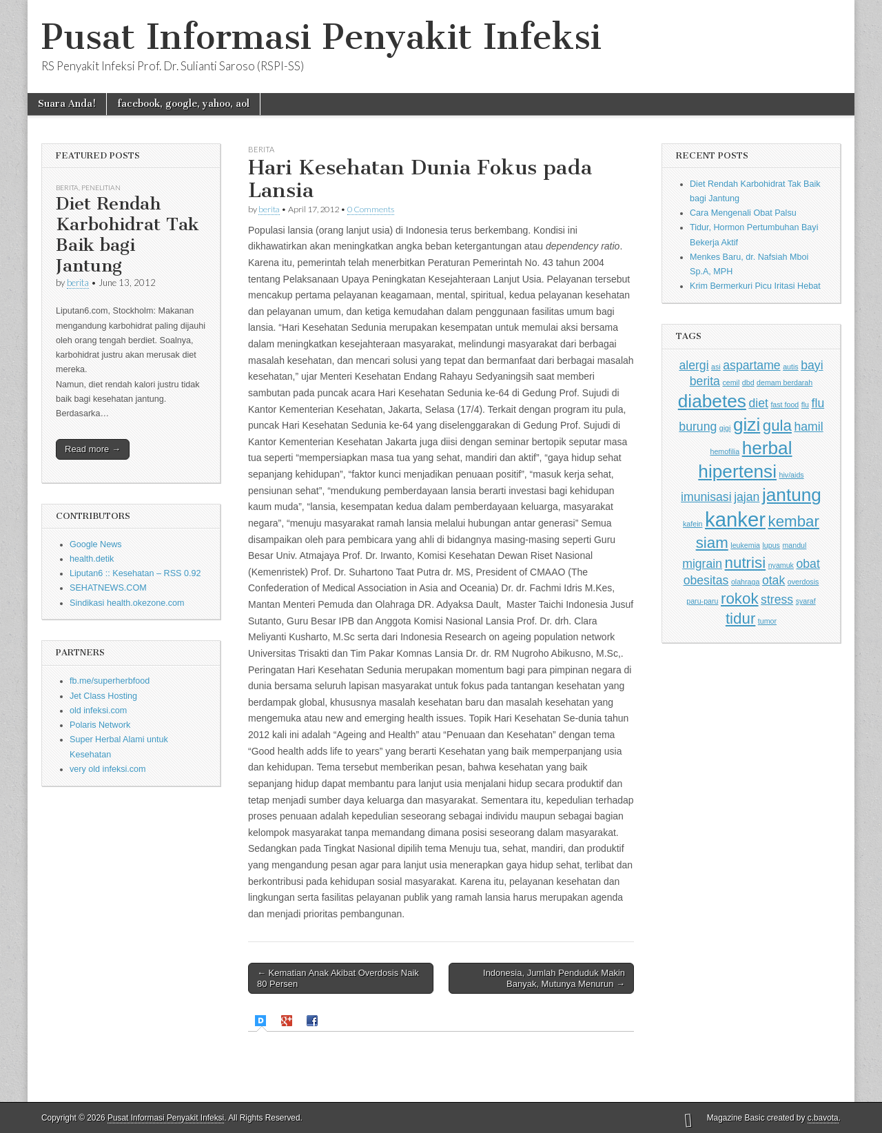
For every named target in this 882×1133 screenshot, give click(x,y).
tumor (767, 621)
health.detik (92, 559)
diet (758, 403)
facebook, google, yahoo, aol (183, 104)
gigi (725, 428)
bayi (812, 365)
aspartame (751, 365)
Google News (96, 544)
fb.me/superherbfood (110, 681)
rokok (740, 598)
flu (805, 404)
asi (716, 367)
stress (777, 599)
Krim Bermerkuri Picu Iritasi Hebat (755, 286)
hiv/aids (791, 475)
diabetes (712, 401)
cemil (730, 382)
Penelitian (101, 187)
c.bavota (823, 1118)
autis (791, 367)
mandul (794, 545)
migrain (702, 564)
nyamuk (781, 565)
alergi (693, 365)
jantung (791, 494)
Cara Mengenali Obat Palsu (743, 213)
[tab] (262, 1021)
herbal (767, 448)
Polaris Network (100, 725)
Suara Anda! (67, 104)
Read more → (93, 449)
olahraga (745, 582)
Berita (67, 187)
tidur (740, 618)
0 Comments (370, 209)
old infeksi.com (98, 710)
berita (78, 282)
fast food (784, 404)
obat (807, 564)
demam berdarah (784, 382)
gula (777, 425)
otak (773, 580)
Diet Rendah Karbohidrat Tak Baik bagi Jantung (127, 234)
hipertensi (737, 471)
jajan (746, 497)
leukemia (745, 545)
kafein (692, 524)
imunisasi (706, 497)
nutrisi (745, 562)
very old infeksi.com (108, 769)
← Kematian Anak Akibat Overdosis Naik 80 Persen (338, 978)
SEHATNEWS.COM (108, 588)
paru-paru (702, 601)
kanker (735, 519)
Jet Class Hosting (103, 696)
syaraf (806, 601)
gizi (746, 424)
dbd (748, 382)
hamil (808, 426)
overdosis (803, 582)
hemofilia (724, 451)
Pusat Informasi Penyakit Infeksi (321, 37)
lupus (770, 545)
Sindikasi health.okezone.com (127, 603)
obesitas (706, 580)
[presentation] (262, 1020)
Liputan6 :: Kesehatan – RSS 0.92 (135, 573)
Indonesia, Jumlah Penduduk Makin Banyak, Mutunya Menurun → (554, 978)
